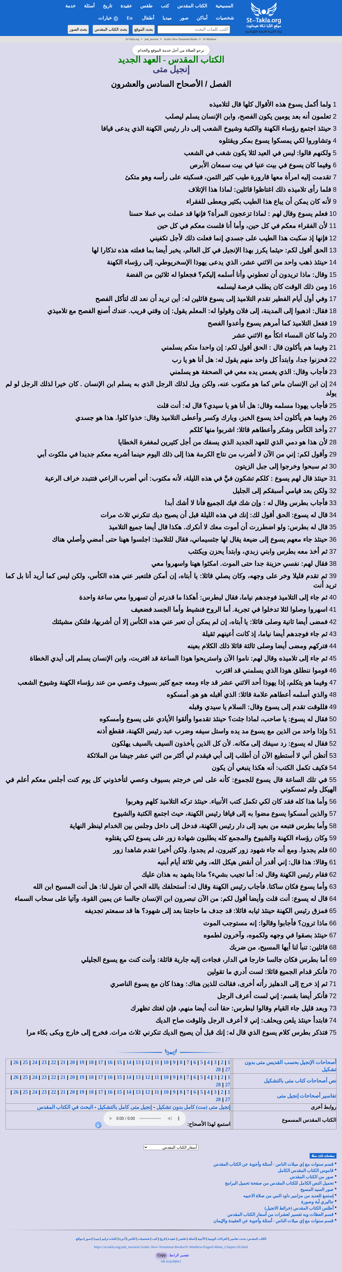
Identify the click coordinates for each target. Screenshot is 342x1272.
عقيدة (172, 1238)
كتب (154, 1238)
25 (25, 1062)
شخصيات (144, 1238)
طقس (182, 1238)
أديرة (122, 1238)
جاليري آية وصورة (317, 1201)
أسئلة (192, 1238)
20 (72, 1062)
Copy (161, 1255)
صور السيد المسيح (316, 1189)
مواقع (79, 1238)
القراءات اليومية (218, 1238)
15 (119, 1062)
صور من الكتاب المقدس (311, 1176)
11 (156, 1062)
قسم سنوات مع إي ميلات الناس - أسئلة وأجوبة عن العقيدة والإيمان (273, 1220)
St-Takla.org (132, 39)
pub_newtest (152, 39)
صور (88, 1238)
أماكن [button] (202, 18)
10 (166, 1062)
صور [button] (184, 18)
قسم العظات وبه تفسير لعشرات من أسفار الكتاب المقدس (280, 1214)
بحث (243, 1238)
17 (100, 1062)
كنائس (132, 1238)
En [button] (130, 18)
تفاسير (234, 1238)
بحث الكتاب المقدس (110, 29)
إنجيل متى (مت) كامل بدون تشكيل (193, 1107)
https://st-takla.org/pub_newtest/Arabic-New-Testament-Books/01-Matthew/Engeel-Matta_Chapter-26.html (171, 1247)
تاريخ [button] (107, 6)
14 (128, 1062)
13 (138, 1062)
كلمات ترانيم (109, 1238)
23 (44, 1062)
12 (147, 1062)
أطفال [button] (148, 18)
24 (34, 1062)
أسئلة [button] (89, 6)
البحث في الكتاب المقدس (65, 1107)
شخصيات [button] (226, 18)
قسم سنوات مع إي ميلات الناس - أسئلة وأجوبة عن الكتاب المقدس (273, 1164)
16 (110, 1062)
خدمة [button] (70, 6)
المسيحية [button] (224, 6)
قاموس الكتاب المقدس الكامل (305, 1170)
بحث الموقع (143, 29)
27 (227, 1069)
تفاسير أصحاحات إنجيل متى (306, 1096)
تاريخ (163, 1238)
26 (16, 1062)
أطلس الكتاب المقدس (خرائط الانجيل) (299, 1208)
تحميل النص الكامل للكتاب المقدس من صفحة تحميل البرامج (279, 1183)
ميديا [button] (167, 18)
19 (81, 1062)
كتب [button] (165, 6)
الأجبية (201, 1238)
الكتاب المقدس (257, 1238)
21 (63, 1062)
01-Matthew (209, 39)
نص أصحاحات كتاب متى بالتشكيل (300, 1081)
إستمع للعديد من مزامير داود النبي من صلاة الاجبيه (288, 1195)
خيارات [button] (108, 18)
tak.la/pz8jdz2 (171, 1261)
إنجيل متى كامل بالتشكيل (124, 1107)
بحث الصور (78, 29)
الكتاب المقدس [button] (192, 6)
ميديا (96, 1238)
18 (91, 1062)
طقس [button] (146, 6)
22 (53, 1062)
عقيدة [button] (126, 6)
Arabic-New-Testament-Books (181, 39)
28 (218, 1069)
